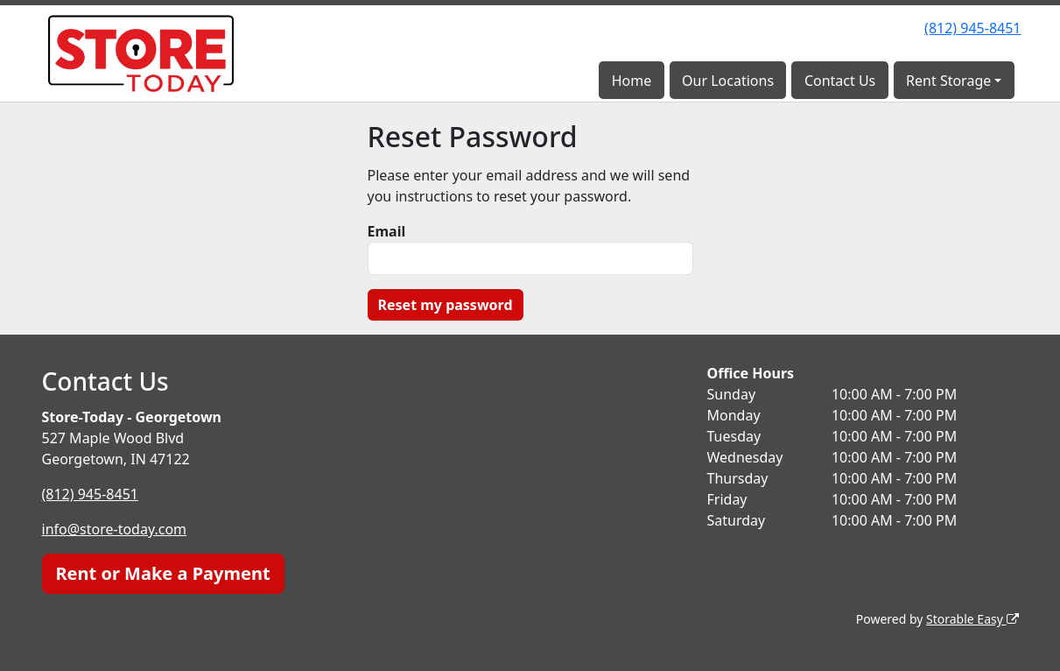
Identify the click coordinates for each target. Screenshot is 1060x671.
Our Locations (728, 80)
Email (387, 231)
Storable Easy (972, 619)
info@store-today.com (114, 529)
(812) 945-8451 (972, 28)
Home (632, 80)
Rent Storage (948, 80)
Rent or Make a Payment (163, 573)
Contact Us (839, 80)
